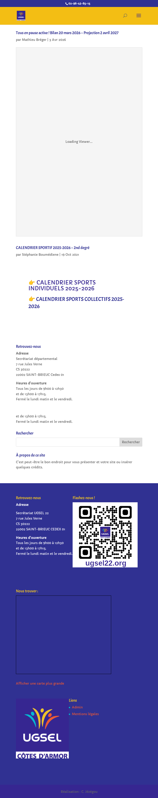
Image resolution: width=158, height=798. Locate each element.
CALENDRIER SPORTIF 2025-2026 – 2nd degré (52, 247)
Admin (77, 707)
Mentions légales (85, 714)
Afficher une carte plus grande (40, 683)
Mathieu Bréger (34, 40)
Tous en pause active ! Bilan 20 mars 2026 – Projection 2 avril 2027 (67, 32)
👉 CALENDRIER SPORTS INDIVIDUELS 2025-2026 (62, 285)
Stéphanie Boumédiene (40, 255)
